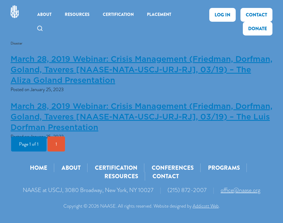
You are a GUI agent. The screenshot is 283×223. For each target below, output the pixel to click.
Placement (159, 14)
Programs (224, 167)
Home (38, 167)
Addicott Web (206, 206)
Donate (257, 28)
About (44, 14)
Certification (118, 14)
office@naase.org (240, 190)
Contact (256, 14)
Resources (77, 14)
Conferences (173, 167)
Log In (222, 14)
